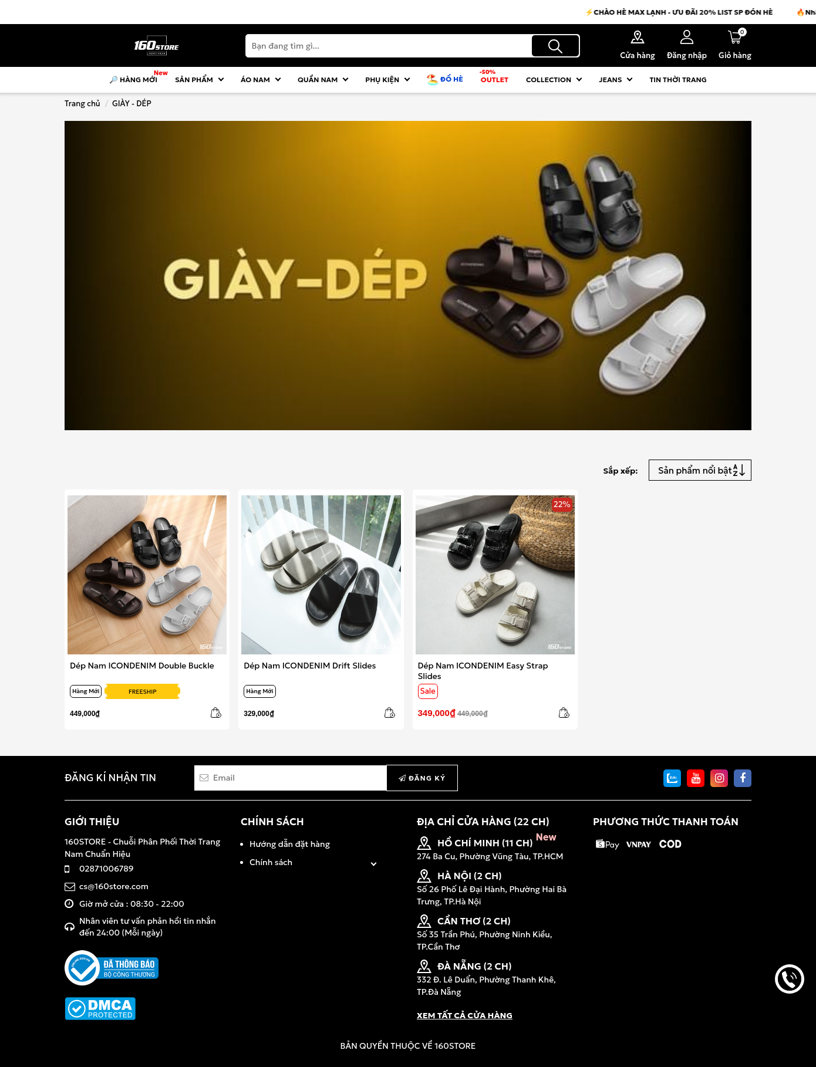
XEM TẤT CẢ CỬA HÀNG (464, 1015)
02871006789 (106, 868)
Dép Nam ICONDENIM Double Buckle (142, 665)
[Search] (412, 46)
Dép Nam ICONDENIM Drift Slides (310, 665)
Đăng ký (422, 778)
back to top (789, 1019)
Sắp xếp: (620, 470)
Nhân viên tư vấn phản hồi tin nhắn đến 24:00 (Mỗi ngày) (147, 927)
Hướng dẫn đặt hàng (289, 844)
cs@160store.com (114, 886)
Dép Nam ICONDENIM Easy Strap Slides (483, 670)
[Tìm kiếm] (555, 45)
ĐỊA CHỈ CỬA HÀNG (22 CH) (483, 821)
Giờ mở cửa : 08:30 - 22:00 (131, 904)
